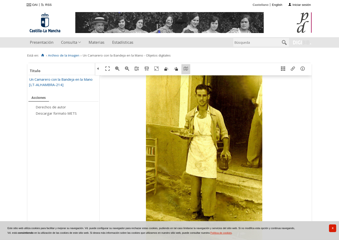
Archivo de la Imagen (63, 55)
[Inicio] (43, 55)
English (277, 5)
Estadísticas (122, 42)
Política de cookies (221, 232)
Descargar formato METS (56, 113)
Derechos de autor (51, 107)
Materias (96, 42)
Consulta (69, 42)
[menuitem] (42, 42)
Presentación (41, 42)
